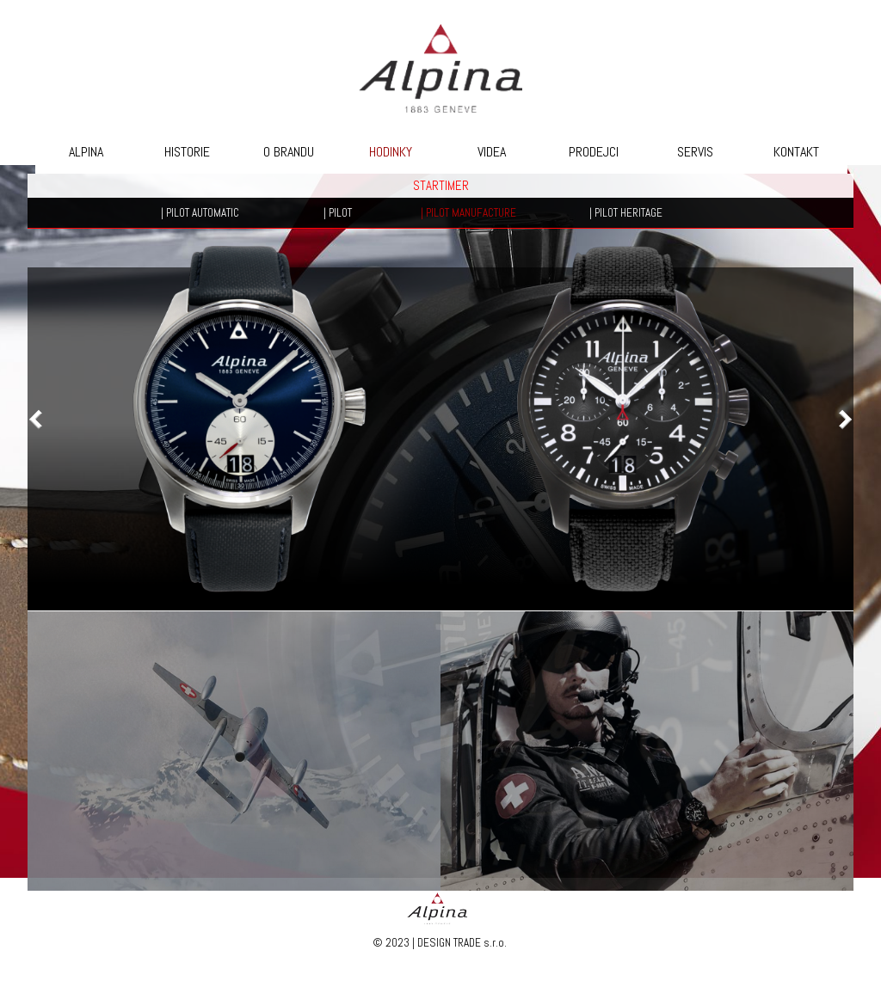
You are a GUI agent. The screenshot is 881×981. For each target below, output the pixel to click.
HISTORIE (187, 152)
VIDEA (491, 152)
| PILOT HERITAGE (625, 212)
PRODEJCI (594, 152)
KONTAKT (796, 152)
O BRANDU (288, 152)
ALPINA (86, 152)
